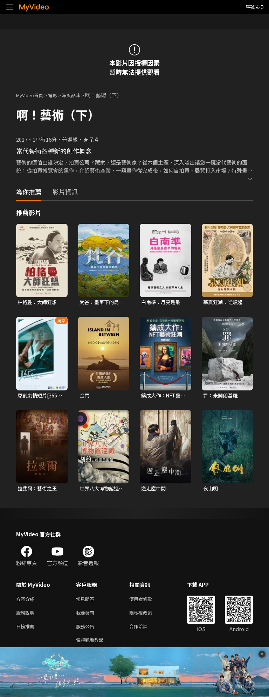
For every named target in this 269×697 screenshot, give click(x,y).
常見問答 (86, 601)
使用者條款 (146, 601)
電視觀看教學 (92, 645)
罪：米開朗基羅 (221, 396)
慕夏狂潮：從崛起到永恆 (224, 302)
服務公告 (86, 631)
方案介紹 (26, 601)
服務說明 (26, 616)
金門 (85, 396)
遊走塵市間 (154, 490)
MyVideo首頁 (32, 95)
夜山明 (211, 490)
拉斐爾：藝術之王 (39, 490)
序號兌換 (255, 7)
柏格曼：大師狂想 (39, 302)
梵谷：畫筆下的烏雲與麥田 (101, 302)
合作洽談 (143, 631)
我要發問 (86, 616)
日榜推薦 (26, 631)
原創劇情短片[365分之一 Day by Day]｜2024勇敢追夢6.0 (39, 396)
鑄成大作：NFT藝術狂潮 (162, 396)
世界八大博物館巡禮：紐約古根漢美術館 (101, 490)
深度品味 (78, 95)
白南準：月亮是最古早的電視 (162, 302)
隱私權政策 (146, 616)
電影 (58, 95)
